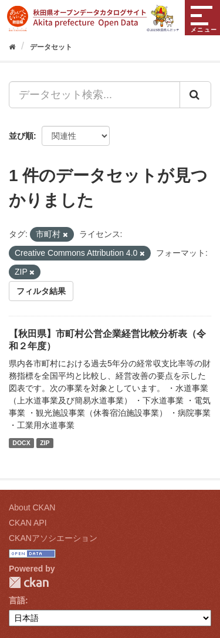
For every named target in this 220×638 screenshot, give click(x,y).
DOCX (21, 442)
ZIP (44, 442)
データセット (51, 47)
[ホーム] (12, 47)
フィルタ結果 (41, 291)
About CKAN (32, 507)
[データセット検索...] (94, 94)
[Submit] (195, 94)
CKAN (29, 582)
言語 (17, 600)
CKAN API (28, 522)
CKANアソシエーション (53, 538)
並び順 (21, 136)
